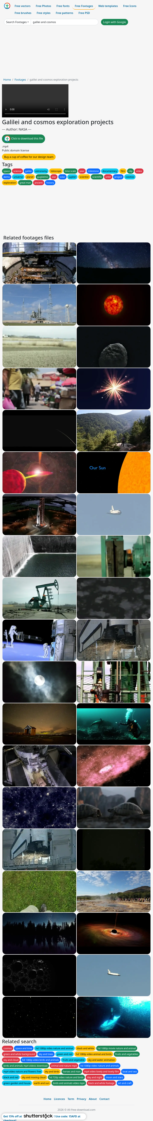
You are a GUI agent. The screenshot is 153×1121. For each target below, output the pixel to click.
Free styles (44, 13)
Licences (59, 1099)
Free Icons (129, 6)
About (93, 1099)
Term (71, 1099)
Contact (104, 1099)
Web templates (108, 6)
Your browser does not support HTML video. (35, 100)
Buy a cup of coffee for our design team (28, 157)
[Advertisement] (76, 53)
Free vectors (22, 6)
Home (7, 79)
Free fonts (63, 6)
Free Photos (43, 6)
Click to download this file (23, 139)
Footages (20, 79)
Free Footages (84, 6)
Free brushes (23, 13)
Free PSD (84, 13)
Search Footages (16, 22)
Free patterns (64, 13)
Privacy (81, 1099)
